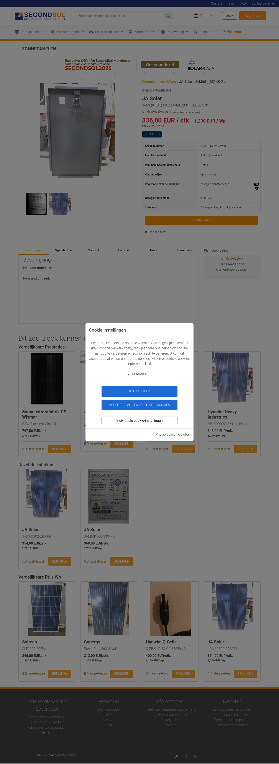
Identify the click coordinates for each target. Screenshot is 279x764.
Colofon (184, 432)
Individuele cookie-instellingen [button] (139, 418)
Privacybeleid (166, 432)
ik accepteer (139, 391)
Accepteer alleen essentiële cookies (139, 403)
